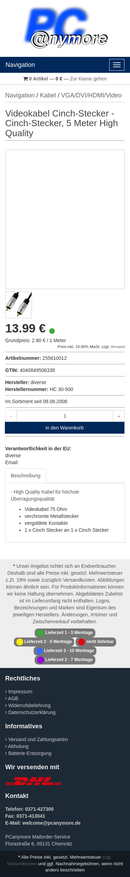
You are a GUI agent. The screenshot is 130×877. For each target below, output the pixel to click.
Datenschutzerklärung (30, 712)
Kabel (48, 95)
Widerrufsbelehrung (28, 705)
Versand (118, 347)
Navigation (20, 64)
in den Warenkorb (65, 428)
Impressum (18, 691)
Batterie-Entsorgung (28, 753)
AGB (11, 698)
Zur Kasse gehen (88, 78)
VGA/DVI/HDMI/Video (91, 95)
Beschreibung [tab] (26, 475)
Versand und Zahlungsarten (36, 739)
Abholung (16, 746)
